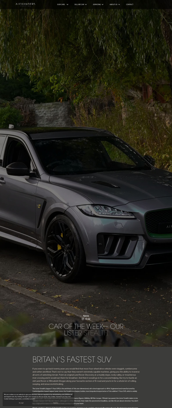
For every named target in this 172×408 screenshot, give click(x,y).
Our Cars (62, 4)
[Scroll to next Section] (86, 344)
